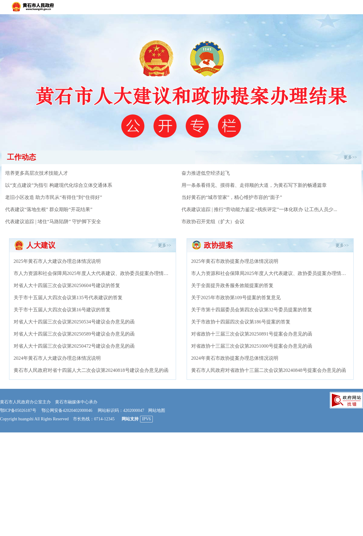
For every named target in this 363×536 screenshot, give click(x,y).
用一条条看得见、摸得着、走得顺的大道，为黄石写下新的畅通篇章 (254, 185)
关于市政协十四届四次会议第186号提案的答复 (240, 321)
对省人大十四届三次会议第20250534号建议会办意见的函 (74, 321)
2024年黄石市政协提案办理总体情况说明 (234, 358)
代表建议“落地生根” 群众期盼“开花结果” (48, 209)
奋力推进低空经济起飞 (206, 173)
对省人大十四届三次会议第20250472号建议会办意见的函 (74, 346)
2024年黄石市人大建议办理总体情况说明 (57, 358)
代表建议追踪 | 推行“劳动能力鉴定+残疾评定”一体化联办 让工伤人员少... (259, 209)
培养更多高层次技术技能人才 (36, 173)
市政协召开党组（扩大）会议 (213, 221)
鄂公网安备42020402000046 (66, 410)
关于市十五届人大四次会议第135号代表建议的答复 (68, 297)
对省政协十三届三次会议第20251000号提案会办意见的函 (251, 346)
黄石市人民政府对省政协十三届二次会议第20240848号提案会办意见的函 (268, 370)
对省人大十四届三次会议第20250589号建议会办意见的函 (74, 333)
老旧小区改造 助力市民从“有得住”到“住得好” (53, 197)
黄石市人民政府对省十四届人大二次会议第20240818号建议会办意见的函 (91, 370)
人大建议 (40, 245)
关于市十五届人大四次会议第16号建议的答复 (62, 309)
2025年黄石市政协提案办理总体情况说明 (234, 261)
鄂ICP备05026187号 (18, 410)
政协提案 (218, 245)
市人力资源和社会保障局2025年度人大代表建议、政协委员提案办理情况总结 (96, 273)
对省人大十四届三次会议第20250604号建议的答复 (67, 285)
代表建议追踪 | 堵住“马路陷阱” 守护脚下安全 (53, 221)
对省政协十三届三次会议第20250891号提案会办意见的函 (251, 333)
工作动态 (21, 157)
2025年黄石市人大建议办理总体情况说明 (57, 261)
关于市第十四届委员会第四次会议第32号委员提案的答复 (251, 309)
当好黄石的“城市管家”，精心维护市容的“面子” (232, 197)
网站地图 (156, 410)
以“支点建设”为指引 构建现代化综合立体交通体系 (58, 185)
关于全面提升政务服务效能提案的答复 (232, 285)
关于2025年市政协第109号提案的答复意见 (236, 297)
